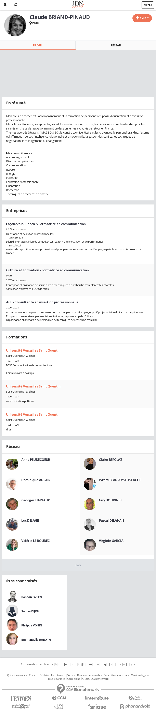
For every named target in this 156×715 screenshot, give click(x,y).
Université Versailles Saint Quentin (33, 350)
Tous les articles (56, 679)
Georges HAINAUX (35, 500)
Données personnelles (89, 675)
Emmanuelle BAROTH (36, 639)
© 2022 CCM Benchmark (95, 679)
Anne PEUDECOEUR (35, 459)
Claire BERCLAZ (110, 459)
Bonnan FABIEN (31, 597)
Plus (78, 565)
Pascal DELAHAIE (111, 520)
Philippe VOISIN (31, 625)
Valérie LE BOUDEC (35, 540)
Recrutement (58, 675)
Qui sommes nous (17, 675)
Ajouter (144, 18)
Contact (33, 675)
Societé (71, 675)
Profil (37, 45)
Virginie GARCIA (111, 540)
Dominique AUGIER (35, 480)
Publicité (44, 675)
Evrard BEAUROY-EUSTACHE (120, 480)
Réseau (116, 45)
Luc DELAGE (30, 520)
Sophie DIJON (30, 611)
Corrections (73, 679)
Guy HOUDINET (110, 500)
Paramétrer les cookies (116, 675)
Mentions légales (140, 675)
